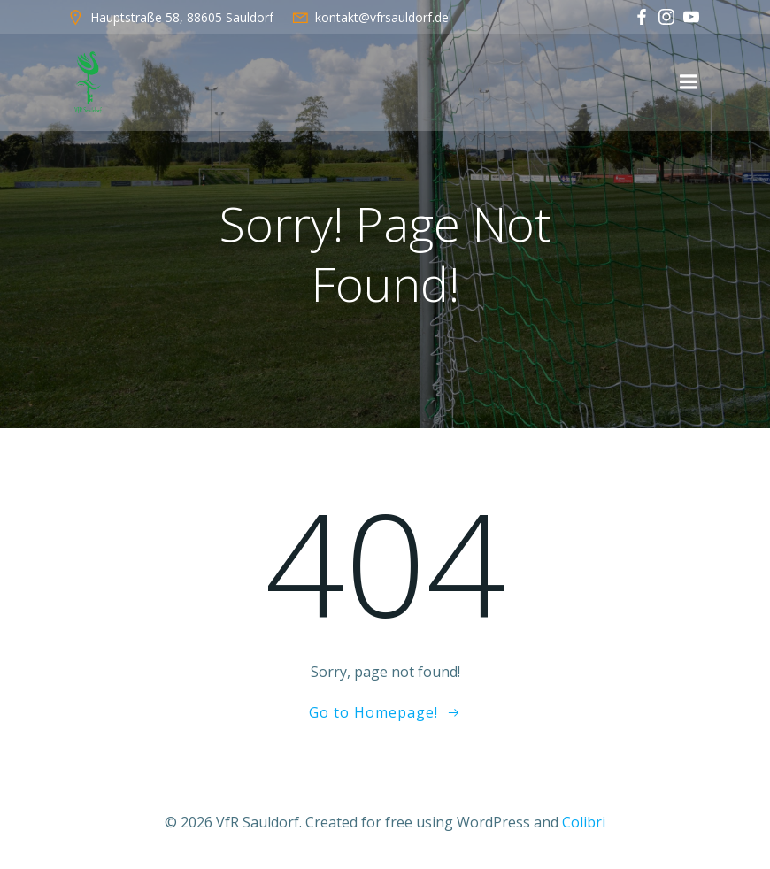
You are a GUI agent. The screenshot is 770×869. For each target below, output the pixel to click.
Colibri (583, 822)
